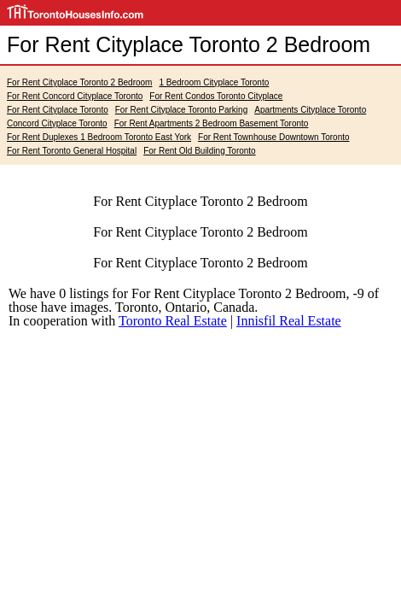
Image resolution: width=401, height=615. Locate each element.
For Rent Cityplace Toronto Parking (181, 109)
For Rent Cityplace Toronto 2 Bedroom (79, 82)
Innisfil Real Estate (288, 320)
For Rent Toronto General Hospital (72, 150)
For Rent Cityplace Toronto (57, 109)
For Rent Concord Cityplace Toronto (74, 96)
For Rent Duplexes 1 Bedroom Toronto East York (99, 137)
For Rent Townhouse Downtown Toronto (274, 137)
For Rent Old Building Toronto (199, 150)
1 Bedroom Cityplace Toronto (214, 82)
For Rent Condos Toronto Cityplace (215, 96)
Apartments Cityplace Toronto (310, 109)
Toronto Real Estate (173, 320)
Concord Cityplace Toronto (57, 123)
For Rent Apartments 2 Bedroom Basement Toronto (211, 123)
